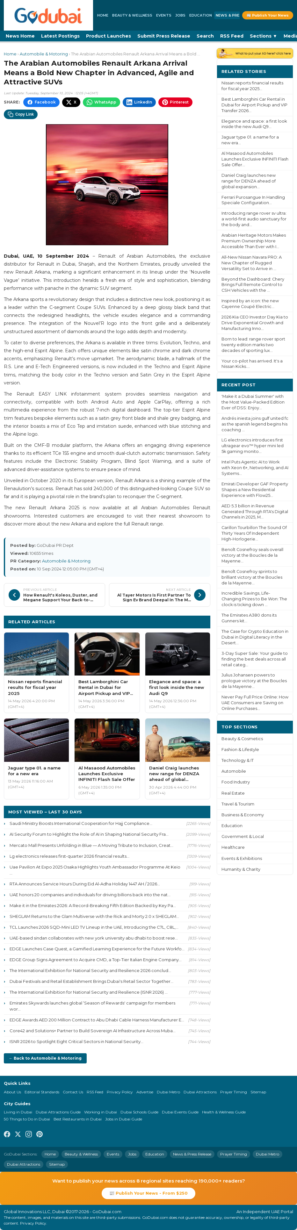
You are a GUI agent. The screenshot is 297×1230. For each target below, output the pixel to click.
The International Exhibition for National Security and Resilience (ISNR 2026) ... (89, 992)
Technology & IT (237, 760)
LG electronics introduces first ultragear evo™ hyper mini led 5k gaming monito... (252, 446)
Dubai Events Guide (180, 1112)
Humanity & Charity (240, 869)
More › (280, 71)
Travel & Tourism (237, 804)
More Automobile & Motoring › (169, 621)
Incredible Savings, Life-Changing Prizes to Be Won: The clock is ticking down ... (254, 599)
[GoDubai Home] (48, 15)
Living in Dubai (18, 1112)
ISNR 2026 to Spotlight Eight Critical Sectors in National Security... (76, 1041)
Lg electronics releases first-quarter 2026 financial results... (69, 856)
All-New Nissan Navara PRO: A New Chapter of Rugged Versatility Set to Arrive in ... (251, 263)
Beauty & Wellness (132, 15)
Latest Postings (60, 36)
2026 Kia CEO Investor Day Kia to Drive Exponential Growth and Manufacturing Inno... (254, 323)
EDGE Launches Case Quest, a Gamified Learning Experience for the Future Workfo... (97, 948)
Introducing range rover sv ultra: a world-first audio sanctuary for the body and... (253, 219)
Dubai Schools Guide (139, 1112)
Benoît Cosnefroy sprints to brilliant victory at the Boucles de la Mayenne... (251, 577)
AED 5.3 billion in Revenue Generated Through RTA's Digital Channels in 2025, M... (254, 512)
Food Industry (235, 782)
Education (200, 15)
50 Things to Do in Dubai (27, 1119)
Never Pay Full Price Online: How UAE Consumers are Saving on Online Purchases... (254, 703)
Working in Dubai (100, 1112)
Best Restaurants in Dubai (78, 1119)
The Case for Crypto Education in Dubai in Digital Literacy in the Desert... (254, 637)
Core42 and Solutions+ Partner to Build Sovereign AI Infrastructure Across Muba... (93, 1030)
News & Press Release (239, 15)
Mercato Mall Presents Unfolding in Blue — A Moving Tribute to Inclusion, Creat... (91, 845)
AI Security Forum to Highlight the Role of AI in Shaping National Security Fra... (89, 834)
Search (205, 36)
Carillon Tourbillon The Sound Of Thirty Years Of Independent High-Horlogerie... (254, 533)
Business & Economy (242, 814)
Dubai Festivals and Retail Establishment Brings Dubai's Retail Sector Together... (91, 981)
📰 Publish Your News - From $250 (148, 1193)
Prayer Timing (233, 1092)
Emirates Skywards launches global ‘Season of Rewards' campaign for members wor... (92, 1006)
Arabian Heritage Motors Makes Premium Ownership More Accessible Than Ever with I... (253, 241)
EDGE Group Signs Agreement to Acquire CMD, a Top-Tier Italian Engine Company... (96, 959)
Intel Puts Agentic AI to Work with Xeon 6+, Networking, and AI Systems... (254, 468)
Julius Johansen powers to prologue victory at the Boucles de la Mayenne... (254, 681)
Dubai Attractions (200, 1092)
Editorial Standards (42, 1092)
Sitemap (258, 1092)
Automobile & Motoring (44, 54)
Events (163, 15)
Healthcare (233, 847)
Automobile (233, 771)
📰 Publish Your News (268, 15)
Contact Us (73, 1092)
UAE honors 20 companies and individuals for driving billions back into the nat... (90, 894)
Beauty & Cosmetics (242, 738)
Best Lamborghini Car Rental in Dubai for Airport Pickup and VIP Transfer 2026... (254, 105)
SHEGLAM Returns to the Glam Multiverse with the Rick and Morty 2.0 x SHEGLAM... (94, 916)
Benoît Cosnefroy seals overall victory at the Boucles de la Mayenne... (252, 555)
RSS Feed (231, 36)
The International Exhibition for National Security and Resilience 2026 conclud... (90, 970)
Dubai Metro (168, 1092)
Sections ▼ (263, 36)
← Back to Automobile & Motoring (45, 1058)
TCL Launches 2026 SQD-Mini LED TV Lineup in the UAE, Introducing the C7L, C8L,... (94, 927)
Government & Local (242, 836)
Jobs (180, 15)
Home (102, 15)
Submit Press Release (163, 36)
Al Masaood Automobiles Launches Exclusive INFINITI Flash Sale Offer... (254, 159)
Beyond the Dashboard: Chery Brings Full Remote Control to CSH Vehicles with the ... (252, 285)
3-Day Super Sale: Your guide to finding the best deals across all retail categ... (254, 659)
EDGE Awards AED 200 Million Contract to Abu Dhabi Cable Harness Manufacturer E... (97, 1019)
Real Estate (233, 793)
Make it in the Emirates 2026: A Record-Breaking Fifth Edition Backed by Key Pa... (93, 905)
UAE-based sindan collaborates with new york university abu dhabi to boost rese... (94, 937)
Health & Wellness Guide (224, 1112)
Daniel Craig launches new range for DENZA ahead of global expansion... (248, 181)
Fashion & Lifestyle (240, 749)
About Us (12, 1092)
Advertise (144, 1092)
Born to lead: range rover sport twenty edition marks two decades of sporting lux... (253, 345)
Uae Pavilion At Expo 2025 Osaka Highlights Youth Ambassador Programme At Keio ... (95, 870)
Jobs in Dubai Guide (123, 1119)
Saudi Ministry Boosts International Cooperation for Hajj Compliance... (81, 823)
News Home (20, 36)
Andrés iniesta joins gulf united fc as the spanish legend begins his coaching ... (254, 424)
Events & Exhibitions (241, 858)
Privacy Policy (120, 1092)
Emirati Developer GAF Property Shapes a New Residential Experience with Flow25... (254, 490)
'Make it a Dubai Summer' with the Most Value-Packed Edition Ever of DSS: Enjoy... (253, 402)
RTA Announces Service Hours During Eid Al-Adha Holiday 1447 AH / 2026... (85, 883)
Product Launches (108, 36)
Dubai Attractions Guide (58, 1112)
